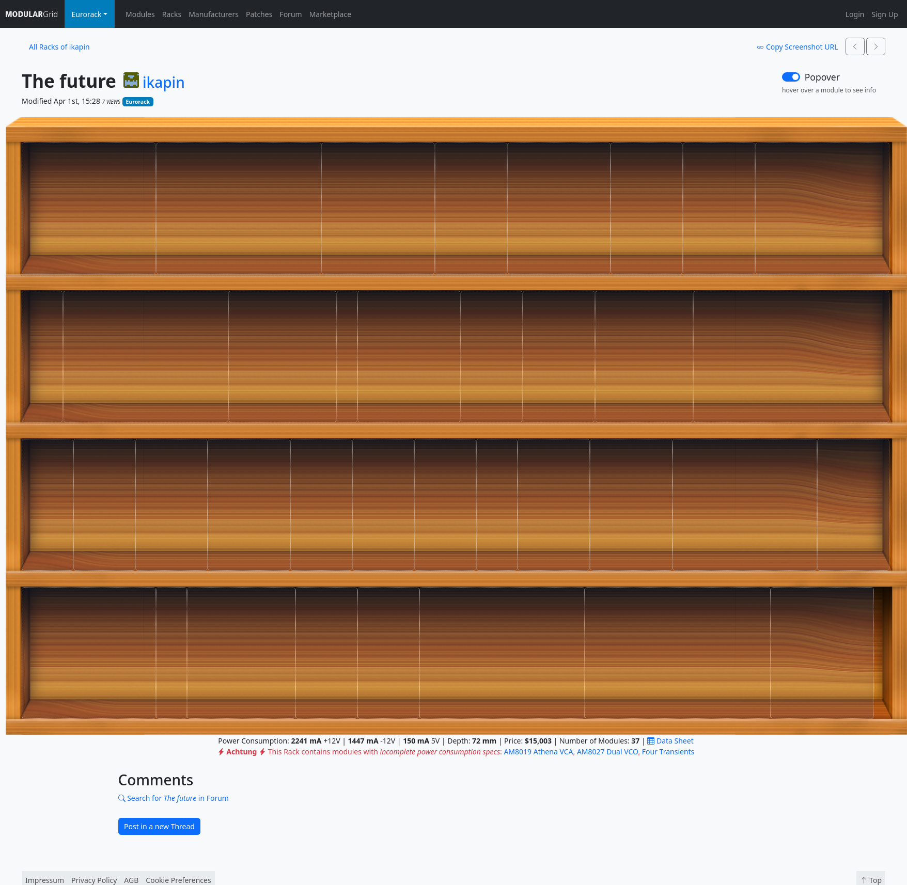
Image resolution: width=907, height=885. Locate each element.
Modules (140, 14)
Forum (290, 14)
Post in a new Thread (159, 826)
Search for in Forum (173, 798)
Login (855, 14)
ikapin (164, 82)
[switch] (791, 77)
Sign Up (884, 14)
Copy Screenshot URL (797, 47)
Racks (171, 14)
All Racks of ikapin (59, 47)
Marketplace (330, 14)
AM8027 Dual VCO (607, 751)
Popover (822, 77)
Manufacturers (214, 14)
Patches (259, 14)
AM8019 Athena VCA (538, 751)
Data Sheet (670, 741)
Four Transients (668, 751)
